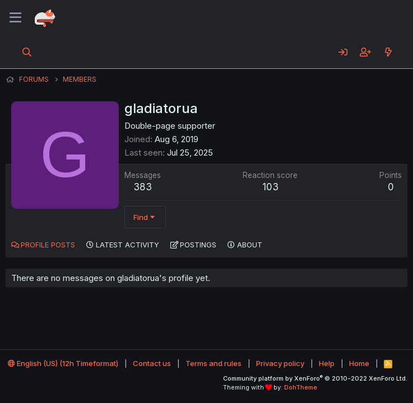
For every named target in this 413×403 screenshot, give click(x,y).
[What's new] (388, 52)
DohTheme (300, 387)
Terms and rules (213, 363)
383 (142, 187)
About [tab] (249, 244)
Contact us (152, 363)
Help (327, 363)
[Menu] (15, 18)
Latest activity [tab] (127, 244)
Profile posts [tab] (48, 244)
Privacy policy (280, 363)
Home (359, 363)
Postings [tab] (198, 244)
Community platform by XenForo (315, 378)
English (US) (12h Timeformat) (63, 363)
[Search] (27, 52)
